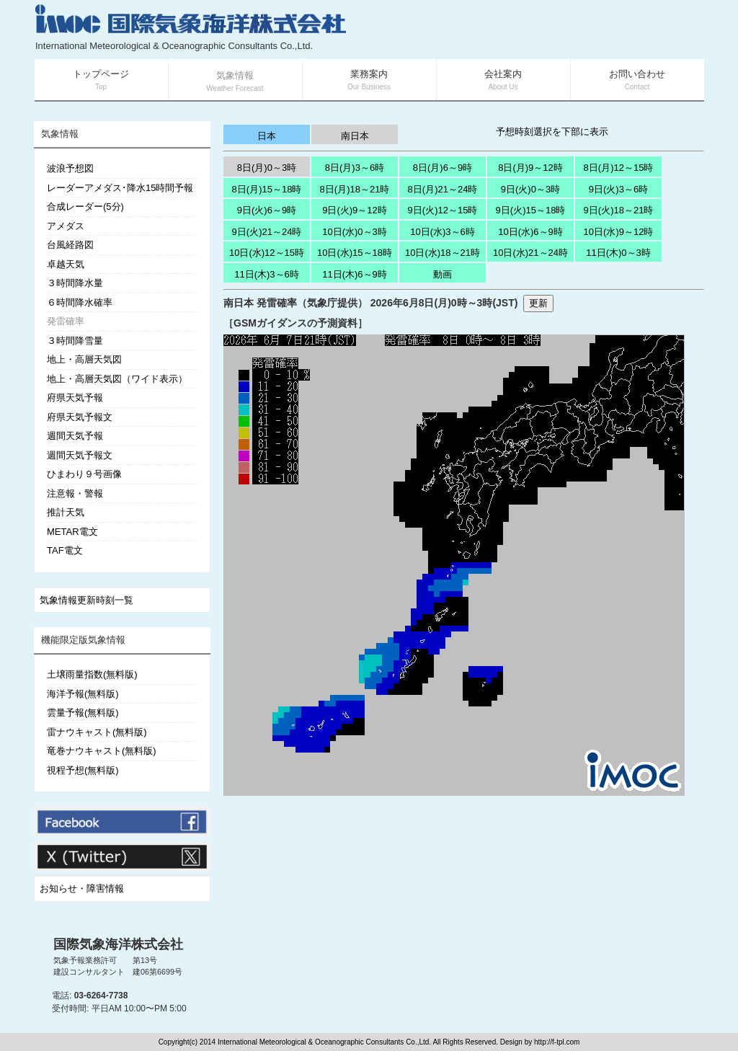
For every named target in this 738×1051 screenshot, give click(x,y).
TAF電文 (65, 550)
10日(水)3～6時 (442, 231)
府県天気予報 (75, 397)
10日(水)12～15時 (266, 252)
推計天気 (65, 512)
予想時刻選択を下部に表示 (552, 131)
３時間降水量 (75, 283)
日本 (266, 135)
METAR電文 (72, 531)
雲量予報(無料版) (83, 712)
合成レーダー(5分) (85, 206)
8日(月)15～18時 (267, 189)
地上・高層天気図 (84, 359)
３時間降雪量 (75, 340)
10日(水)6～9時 (530, 231)
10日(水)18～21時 (442, 252)
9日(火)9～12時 (354, 210)
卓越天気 (65, 264)
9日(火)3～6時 (618, 189)
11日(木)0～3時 (618, 252)
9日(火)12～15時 (443, 210)
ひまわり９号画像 (84, 474)
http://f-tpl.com (556, 1042)
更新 (538, 303)
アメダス (65, 226)
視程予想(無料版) (83, 770)
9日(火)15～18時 (531, 210)
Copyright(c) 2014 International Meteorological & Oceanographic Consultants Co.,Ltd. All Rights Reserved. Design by (346, 1042)
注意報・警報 (75, 493)
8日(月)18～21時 (355, 189)
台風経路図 (70, 244)
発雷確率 (65, 321)
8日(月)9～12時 (530, 167)
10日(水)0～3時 (354, 231)
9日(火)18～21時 (619, 210)
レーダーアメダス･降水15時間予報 (120, 187)
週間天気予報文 (79, 455)
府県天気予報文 (79, 417)
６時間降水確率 (79, 302)
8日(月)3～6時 (354, 167)
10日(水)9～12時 (619, 231)
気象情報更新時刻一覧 (86, 600)
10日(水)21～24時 (530, 252)
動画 (442, 274)
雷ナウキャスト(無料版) (97, 732)
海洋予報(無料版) (83, 693)
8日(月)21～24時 (443, 189)
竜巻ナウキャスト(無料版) (101, 750)
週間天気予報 (75, 435)
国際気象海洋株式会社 (118, 944)
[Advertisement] (532, 28)
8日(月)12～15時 (619, 167)
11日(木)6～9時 (354, 274)
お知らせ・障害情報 (82, 888)
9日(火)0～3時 (530, 189)
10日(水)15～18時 (354, 252)
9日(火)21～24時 (267, 231)
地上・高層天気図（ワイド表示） (117, 378)
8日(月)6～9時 (442, 167)
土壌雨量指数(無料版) (92, 674)
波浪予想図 (70, 168)
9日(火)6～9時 (266, 210)
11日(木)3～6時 (266, 274)
